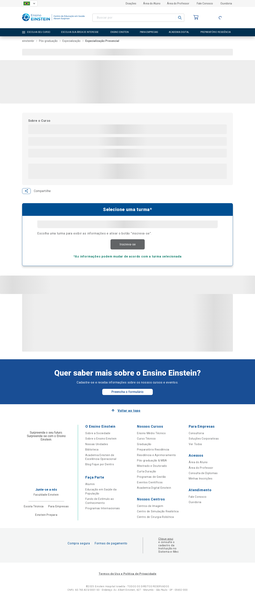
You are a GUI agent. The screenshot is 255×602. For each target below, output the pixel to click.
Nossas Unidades (96, 445)
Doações (131, 3)
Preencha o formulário (127, 393)
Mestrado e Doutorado (152, 467)
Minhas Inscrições (201, 479)
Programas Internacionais (102, 509)
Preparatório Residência (153, 450)
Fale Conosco (205, 3)
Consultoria (196, 434)
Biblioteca (92, 450)
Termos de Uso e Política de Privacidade (127, 574)
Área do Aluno (151, 3)
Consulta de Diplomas (203, 474)
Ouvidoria (226, 3)
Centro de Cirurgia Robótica (155, 517)
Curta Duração (146, 472)
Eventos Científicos (150, 483)
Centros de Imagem (150, 506)
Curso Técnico (146, 439)
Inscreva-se (128, 245)
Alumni (90, 485)
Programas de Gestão (151, 477)
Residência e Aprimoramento (156, 456)
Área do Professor (178, 3)
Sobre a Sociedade (97, 434)
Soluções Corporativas (204, 439)
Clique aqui (165, 540)
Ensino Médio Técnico (151, 434)
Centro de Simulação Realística (158, 512)
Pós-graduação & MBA (152, 461)
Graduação (144, 445)
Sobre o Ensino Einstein (101, 439)
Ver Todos (195, 445)
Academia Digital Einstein (154, 488)
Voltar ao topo (129, 412)
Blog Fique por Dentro (99, 465)
